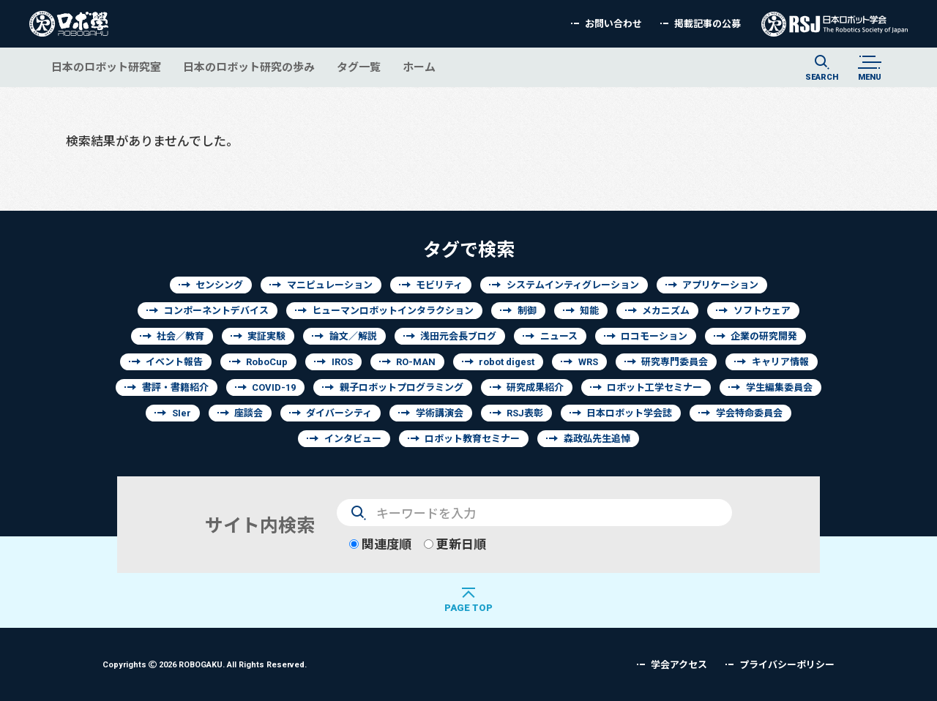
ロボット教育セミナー (472, 438)
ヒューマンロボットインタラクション (393, 310)
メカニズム (666, 310)
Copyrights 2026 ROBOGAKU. (204, 664)
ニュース (559, 336)
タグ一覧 (359, 66)
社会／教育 (180, 336)
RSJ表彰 (525, 413)
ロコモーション (654, 336)
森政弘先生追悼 (597, 438)
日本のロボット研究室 (106, 66)
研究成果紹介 (535, 387)
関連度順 (380, 544)
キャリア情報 (780, 362)
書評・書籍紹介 (175, 387)
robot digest (506, 362)
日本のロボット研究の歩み (249, 66)
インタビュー (352, 438)
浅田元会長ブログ (458, 336)
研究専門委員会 (674, 362)
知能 (589, 310)
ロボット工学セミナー (654, 387)
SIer (181, 413)
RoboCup (267, 362)
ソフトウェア (762, 310)
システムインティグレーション (573, 285)
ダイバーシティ (339, 413)
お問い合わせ (613, 24)
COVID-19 (274, 387)
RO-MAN (416, 362)
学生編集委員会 (779, 387)
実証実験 (266, 336)
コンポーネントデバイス (216, 310)
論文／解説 (353, 336)
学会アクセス (679, 665)
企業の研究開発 (764, 336)
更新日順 (455, 544)
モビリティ (439, 285)
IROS (342, 362)
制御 (527, 310)
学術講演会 (439, 413)
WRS (588, 362)
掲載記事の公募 (707, 24)
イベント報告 (174, 362)
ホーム (419, 66)
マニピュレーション (330, 285)
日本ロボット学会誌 (629, 413)
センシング (219, 285)
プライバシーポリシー (787, 665)
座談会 (248, 413)
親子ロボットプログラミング (401, 387)
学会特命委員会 (749, 413)
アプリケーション (720, 285)
